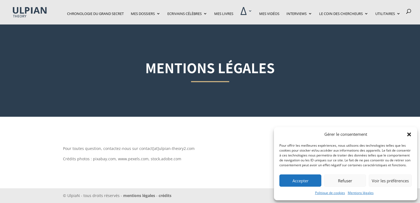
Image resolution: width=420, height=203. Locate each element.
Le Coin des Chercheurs (341, 14)
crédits (164, 195)
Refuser (345, 180)
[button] (409, 134)
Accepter (300, 180)
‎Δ (243, 13)
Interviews (296, 14)
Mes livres (223, 14)
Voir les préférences (390, 180)
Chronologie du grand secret (95, 14)
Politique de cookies (330, 192)
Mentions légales (361, 192)
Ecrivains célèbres (184, 14)
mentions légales (139, 195)
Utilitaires (385, 14)
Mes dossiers (143, 14)
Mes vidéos (269, 14)
